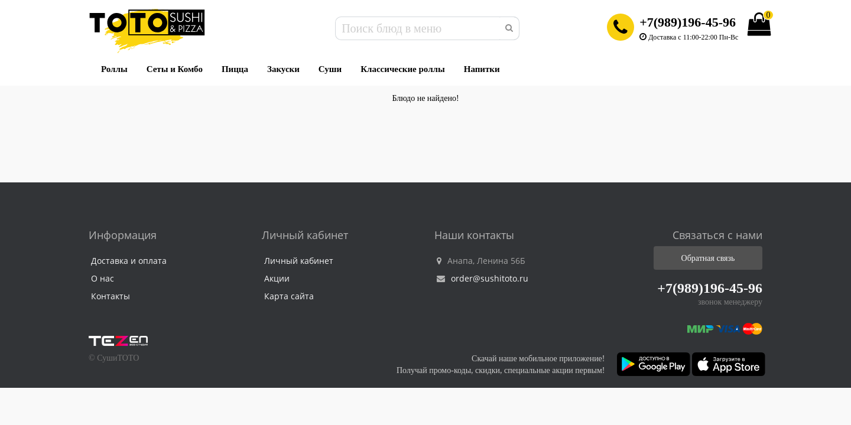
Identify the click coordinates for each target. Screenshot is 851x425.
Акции (277, 278)
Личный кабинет (298, 260)
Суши (330, 69)
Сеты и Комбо (175, 69)
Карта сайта (289, 296)
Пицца (235, 69)
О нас (102, 278)
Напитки (482, 69)
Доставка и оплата (129, 260)
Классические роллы (402, 69)
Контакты (110, 296)
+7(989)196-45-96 (687, 22)
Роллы (114, 69)
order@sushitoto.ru (482, 278)
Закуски (283, 69)
